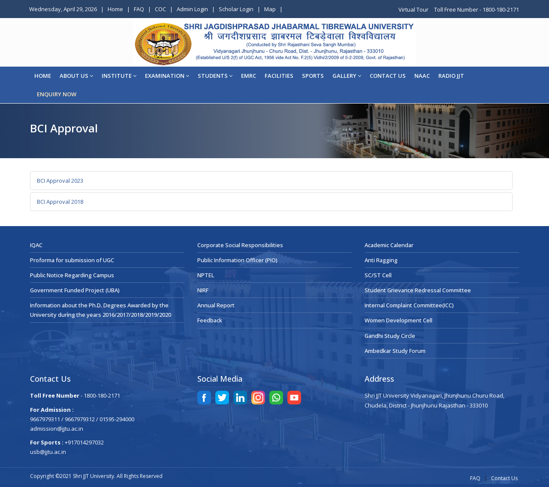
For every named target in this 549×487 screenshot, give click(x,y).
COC (160, 9)
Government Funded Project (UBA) (75, 290)
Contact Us (504, 478)
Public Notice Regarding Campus (72, 275)
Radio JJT (451, 76)
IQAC (36, 245)
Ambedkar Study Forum (395, 351)
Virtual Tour (414, 9)
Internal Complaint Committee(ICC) (409, 305)
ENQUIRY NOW (56, 94)
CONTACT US (388, 76)
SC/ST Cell (378, 275)
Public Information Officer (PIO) (237, 260)
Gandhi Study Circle (390, 336)
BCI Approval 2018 (60, 201)
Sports (313, 76)
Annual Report (216, 305)
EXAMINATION (167, 76)
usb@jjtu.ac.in (48, 452)
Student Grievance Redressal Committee (418, 290)
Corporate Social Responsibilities (240, 245)
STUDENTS (215, 76)
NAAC (422, 76)
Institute (119, 76)
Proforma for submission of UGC (72, 260)
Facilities (279, 76)
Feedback (209, 320)
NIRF (202, 290)
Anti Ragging (381, 260)
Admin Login (192, 9)
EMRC (248, 76)
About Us (76, 76)
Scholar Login (236, 9)
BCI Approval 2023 (60, 180)
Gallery (346, 76)
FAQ (139, 9)
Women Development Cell (398, 320)
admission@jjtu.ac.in (56, 428)
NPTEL (205, 275)
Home (115, 9)
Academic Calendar (389, 245)
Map (270, 9)
